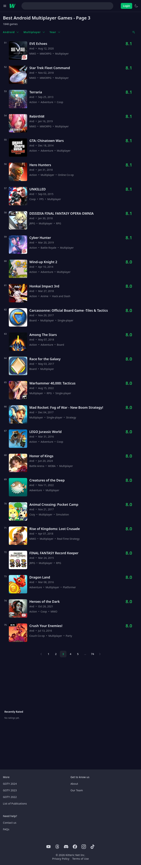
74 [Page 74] (92, 654)
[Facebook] (75, 846)
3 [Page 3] (63, 654)
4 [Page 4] (70, 654)
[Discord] (66, 846)
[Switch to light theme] (136, 6)
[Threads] (57, 846)
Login (126, 6)
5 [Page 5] (78, 654)
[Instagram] (84, 846)
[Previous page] (41, 654)
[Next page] (100, 654)
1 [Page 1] (48, 654)
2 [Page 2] (56, 654)
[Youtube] (48, 846)
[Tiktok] (92, 846)
